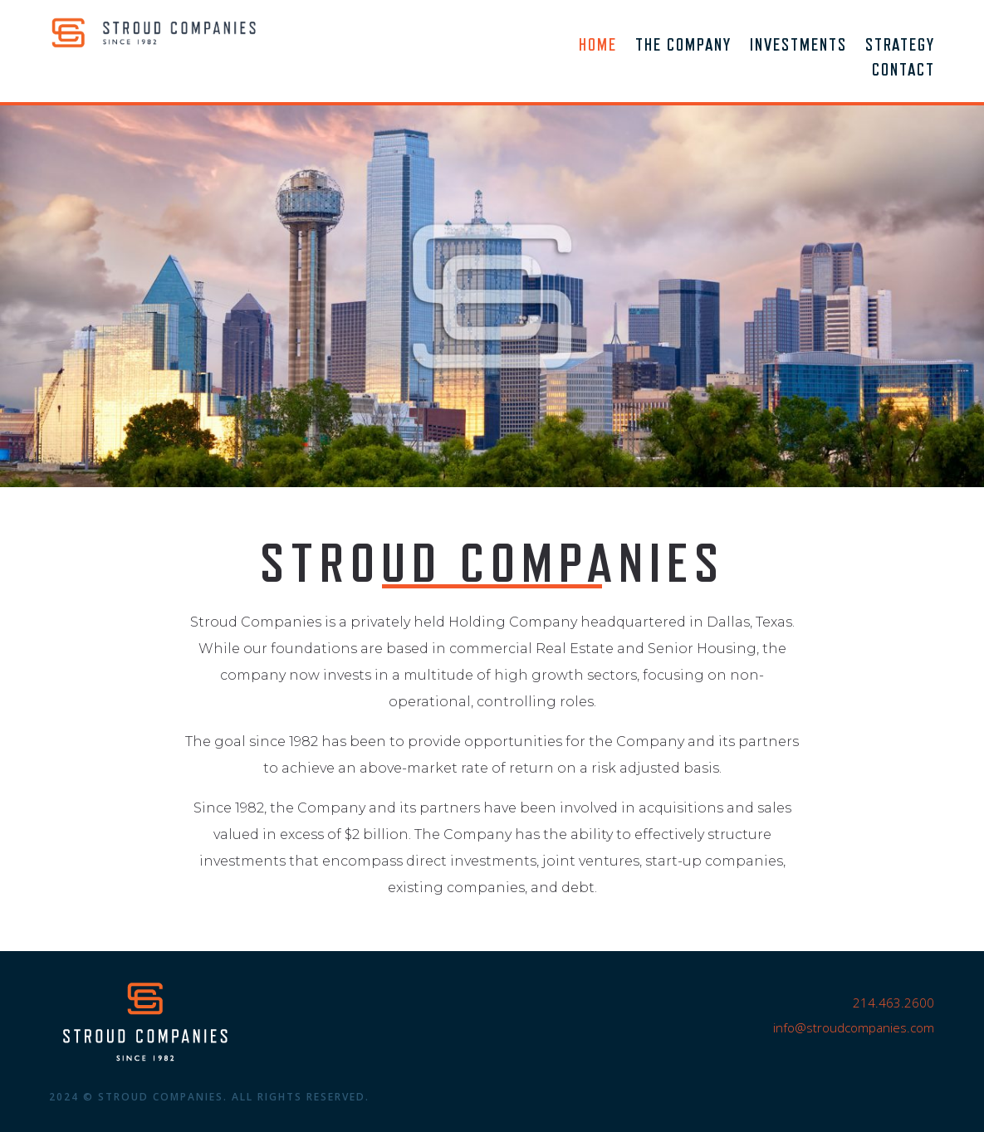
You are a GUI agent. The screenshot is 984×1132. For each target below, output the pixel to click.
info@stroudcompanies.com (853, 1027)
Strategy (900, 47)
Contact (903, 72)
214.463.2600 (893, 1002)
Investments (798, 47)
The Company (683, 47)
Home (598, 47)
